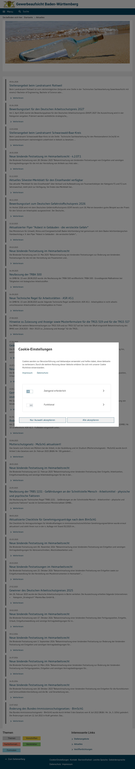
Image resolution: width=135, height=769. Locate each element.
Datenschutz (42, 372)
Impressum (27, 372)
